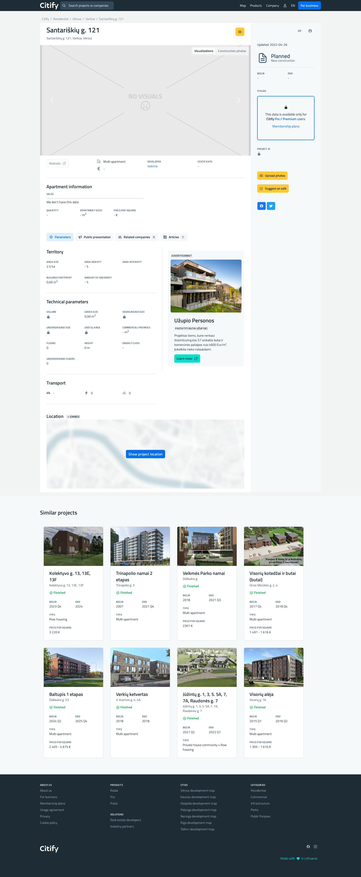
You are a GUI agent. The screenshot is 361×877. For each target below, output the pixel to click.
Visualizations (203, 50)
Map (243, 5)
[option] (145, 100)
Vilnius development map (197, 790)
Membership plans (286, 126)
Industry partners (122, 826)
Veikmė (152, 166)
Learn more (187, 358)
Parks (255, 809)
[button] (56, 100)
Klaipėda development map (198, 803)
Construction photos (232, 50)
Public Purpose (260, 816)
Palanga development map (198, 809)
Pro (112, 796)
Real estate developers (125, 819)
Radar (114, 790)
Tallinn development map (197, 829)
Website (57, 163)
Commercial (259, 796)
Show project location (145, 454)
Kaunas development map (198, 796)
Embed (73, 417)
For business (309, 5)
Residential (258, 790)
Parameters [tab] (60, 236)
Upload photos (272, 175)
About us (46, 790)
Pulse (114, 803)
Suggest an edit (272, 188)
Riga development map (196, 822)
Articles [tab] (174, 236)
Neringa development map (198, 816)
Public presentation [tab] (94, 236)
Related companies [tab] (137, 236)
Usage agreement (52, 809)
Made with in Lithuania (298, 858)
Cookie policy (48, 822)
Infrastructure (260, 803)
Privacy (45, 816)
